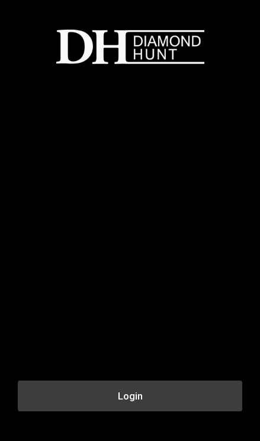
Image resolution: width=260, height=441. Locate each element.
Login (130, 396)
